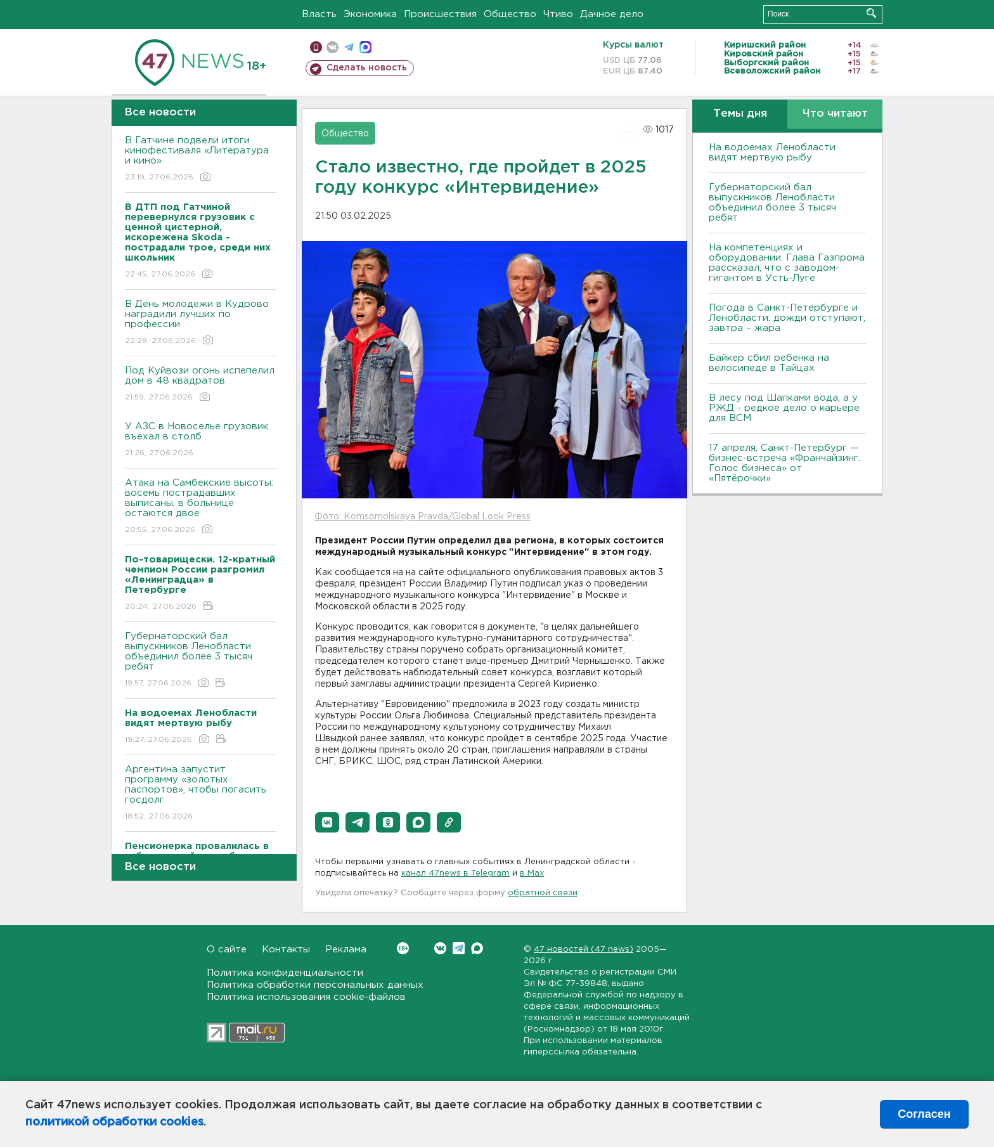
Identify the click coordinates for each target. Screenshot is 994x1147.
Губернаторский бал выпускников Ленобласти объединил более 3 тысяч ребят (200, 660)
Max (477, 948)
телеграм (349, 47)
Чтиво (558, 14)
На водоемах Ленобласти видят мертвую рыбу (772, 152)
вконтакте (332, 47)
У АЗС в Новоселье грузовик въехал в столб (200, 440)
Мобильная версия (316, 47)
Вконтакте (403, 948)
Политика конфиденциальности (285, 973)
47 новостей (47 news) (583, 949)
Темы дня (740, 114)
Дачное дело (611, 14)
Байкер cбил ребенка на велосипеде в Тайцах (769, 363)
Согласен (924, 1114)
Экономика (370, 14)
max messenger (365, 47)
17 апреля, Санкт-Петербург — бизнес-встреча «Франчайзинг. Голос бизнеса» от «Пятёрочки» (784, 463)
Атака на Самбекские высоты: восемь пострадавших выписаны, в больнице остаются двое (200, 507)
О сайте (227, 949)
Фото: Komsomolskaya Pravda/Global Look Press (422, 517)
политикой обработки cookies (114, 1122)
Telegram (459, 948)
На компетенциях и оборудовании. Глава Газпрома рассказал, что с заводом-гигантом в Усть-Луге (787, 262)
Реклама (345, 949)
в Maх (532, 873)
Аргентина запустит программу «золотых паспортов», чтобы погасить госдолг (200, 793)
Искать (871, 13)
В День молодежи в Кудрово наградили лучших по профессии (200, 323)
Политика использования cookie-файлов (306, 997)
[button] (327, 822)
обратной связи (543, 893)
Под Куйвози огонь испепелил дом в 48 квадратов (200, 384)
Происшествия (440, 14)
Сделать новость (366, 68)
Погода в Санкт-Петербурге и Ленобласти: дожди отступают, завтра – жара (787, 318)
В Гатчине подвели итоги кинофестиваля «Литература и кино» (200, 159)
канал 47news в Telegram (455, 873)
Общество (510, 14)
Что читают (835, 114)
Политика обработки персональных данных (315, 985)
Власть (319, 14)
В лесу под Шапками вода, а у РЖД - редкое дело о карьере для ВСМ (784, 408)
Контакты (286, 949)
